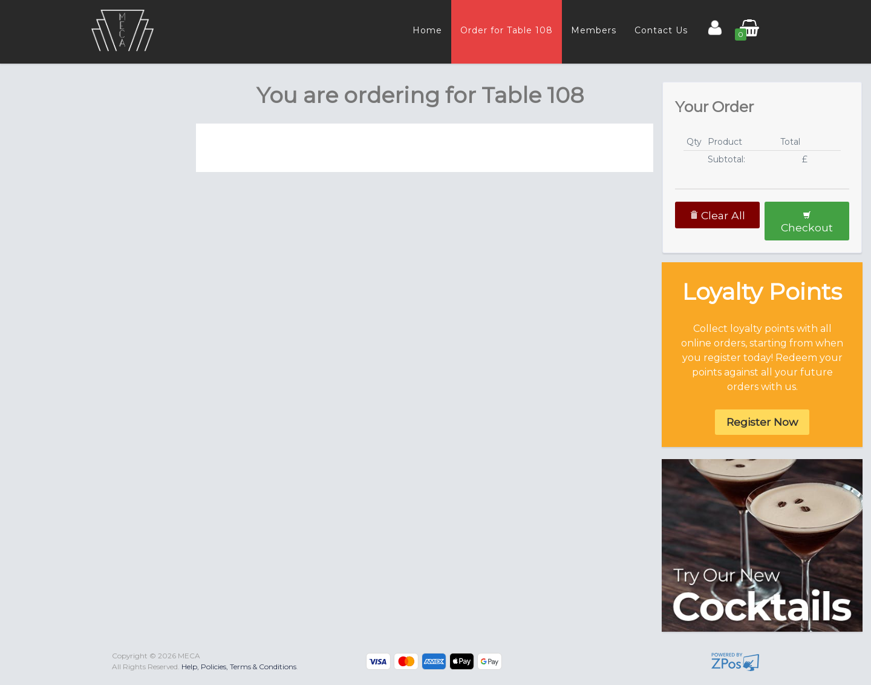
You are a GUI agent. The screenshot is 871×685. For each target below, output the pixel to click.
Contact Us (661, 30)
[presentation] (99, 94)
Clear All (717, 215)
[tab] (98, 94)
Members (593, 30)
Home (427, 30)
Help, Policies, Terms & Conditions (238, 666)
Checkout (807, 222)
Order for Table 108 (506, 30)
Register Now (762, 421)
